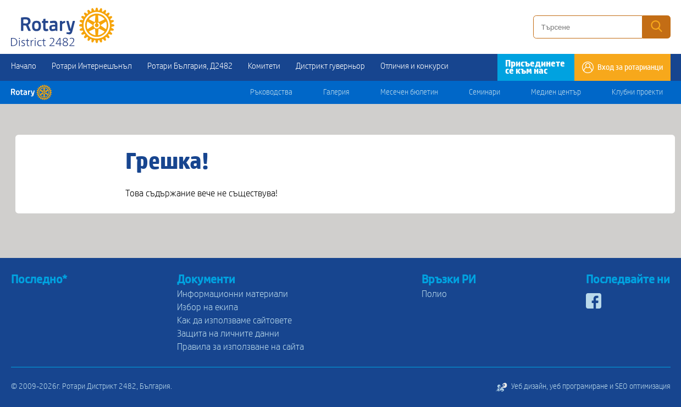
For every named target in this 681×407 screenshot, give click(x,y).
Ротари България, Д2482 (189, 66)
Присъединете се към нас (535, 67)
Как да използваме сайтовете (234, 320)
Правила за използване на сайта (240, 346)
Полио (434, 294)
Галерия (336, 92)
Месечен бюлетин (409, 92)
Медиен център (556, 92)
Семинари (484, 92)
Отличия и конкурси (414, 66)
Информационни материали (232, 294)
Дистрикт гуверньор (330, 66)
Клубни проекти (637, 92)
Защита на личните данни (228, 333)
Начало (23, 66)
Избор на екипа (207, 307)
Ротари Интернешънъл (92, 66)
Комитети (264, 66)
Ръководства (271, 92)
